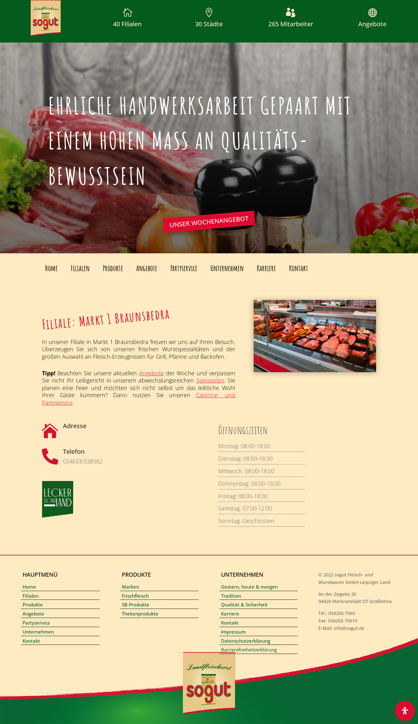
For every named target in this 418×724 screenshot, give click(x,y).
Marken (130, 587)
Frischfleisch (135, 596)
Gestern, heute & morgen (249, 587)
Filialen (80, 268)
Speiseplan (210, 380)
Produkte (113, 268)
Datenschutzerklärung (245, 641)
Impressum (233, 632)
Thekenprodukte (140, 613)
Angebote (372, 24)
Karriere (266, 268)
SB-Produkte (135, 604)
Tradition (231, 596)
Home (51, 268)
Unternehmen (227, 268)
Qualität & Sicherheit (244, 604)
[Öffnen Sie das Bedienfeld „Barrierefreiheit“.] (405, 711)
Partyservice (183, 268)
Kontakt (298, 268)
